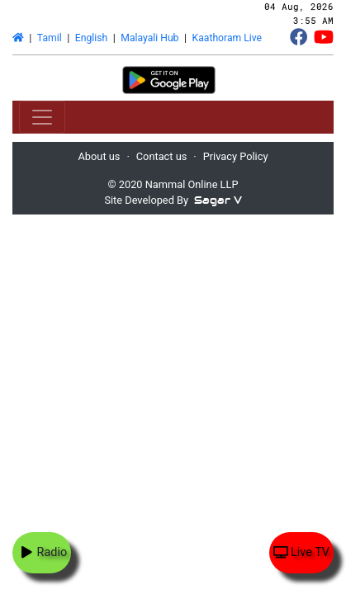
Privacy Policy (235, 156)
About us (99, 156)
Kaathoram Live (227, 38)
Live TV (301, 552)
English (91, 38)
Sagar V (218, 200)
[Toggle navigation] (42, 117)
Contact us (161, 156)
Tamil (49, 38)
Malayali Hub (149, 38)
